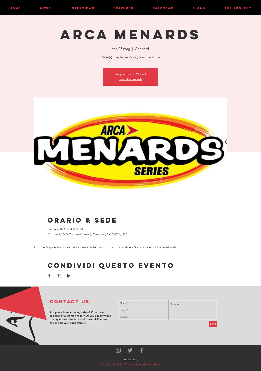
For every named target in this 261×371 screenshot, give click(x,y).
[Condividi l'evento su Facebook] (49, 275)
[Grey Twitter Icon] (130, 350)
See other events (130, 79)
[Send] (213, 324)
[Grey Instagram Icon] (118, 350)
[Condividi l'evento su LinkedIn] (69, 275)
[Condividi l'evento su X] (59, 275)
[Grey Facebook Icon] (141, 350)
